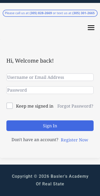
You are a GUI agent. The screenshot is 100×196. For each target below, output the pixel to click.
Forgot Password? (75, 106)
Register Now (74, 140)
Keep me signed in (34, 106)
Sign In (50, 126)
